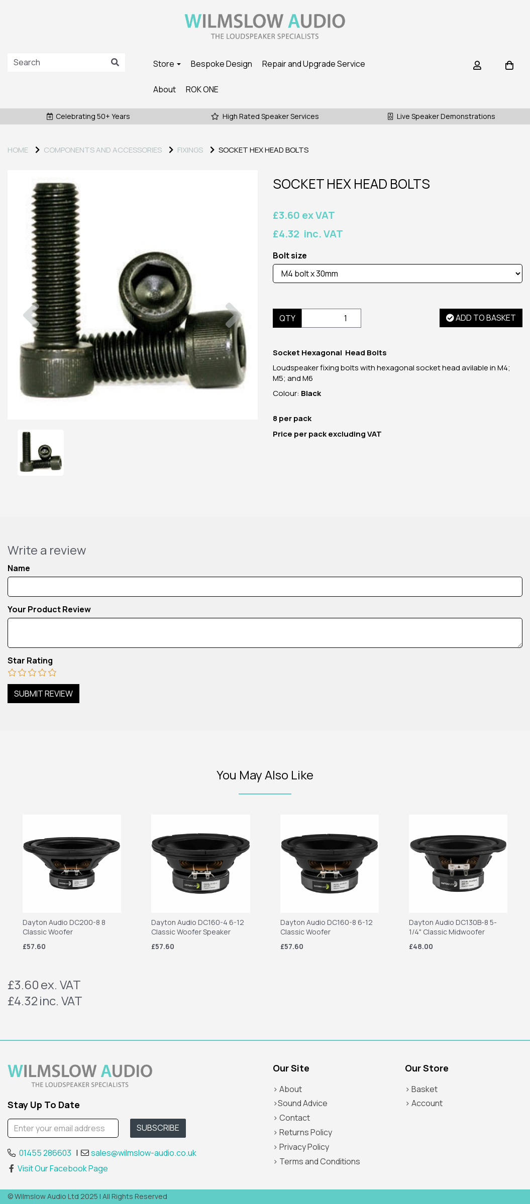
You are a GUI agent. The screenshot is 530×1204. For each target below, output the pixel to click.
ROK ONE (202, 89)
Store (167, 63)
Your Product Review (49, 609)
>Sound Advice (300, 1103)
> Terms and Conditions (316, 1161)
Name (19, 568)
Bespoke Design (221, 63)
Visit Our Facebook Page (58, 1168)
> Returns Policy (302, 1132)
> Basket (421, 1089)
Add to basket (481, 317)
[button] (31, 357)
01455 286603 (45, 1152)
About (164, 89)
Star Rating (30, 660)
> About (287, 1089)
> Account (424, 1103)
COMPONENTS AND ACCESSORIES (103, 150)
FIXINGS (190, 150)
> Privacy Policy (301, 1146)
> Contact (291, 1117)
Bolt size (290, 255)
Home (18, 150)
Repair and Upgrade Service (313, 63)
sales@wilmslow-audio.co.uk (143, 1152)
